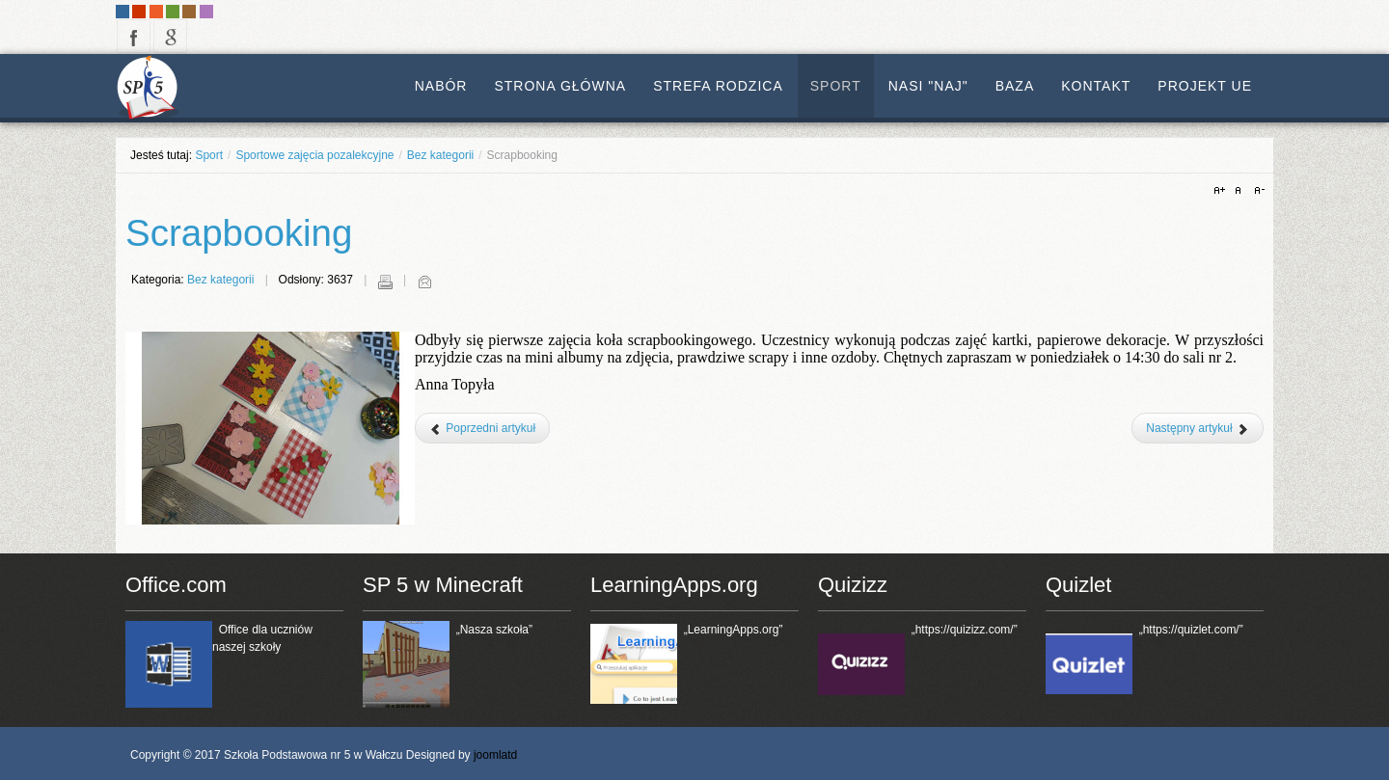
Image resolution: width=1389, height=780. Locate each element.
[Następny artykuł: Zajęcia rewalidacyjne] (1197, 428)
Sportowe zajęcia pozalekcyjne (314, 155)
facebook (134, 36)
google (170, 36)
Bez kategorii (440, 155)
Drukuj (385, 281)
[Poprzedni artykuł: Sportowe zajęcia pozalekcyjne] (482, 428)
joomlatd (495, 755)
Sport (209, 155)
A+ (1222, 191)
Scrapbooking (238, 233)
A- (1257, 191)
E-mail (424, 281)
